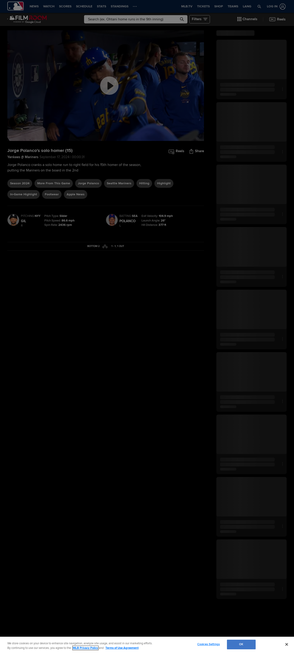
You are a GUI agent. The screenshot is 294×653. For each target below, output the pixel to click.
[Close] (287, 644)
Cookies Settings (208, 644)
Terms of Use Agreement (122, 648)
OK (241, 644)
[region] (147, 645)
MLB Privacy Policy (85, 648)
